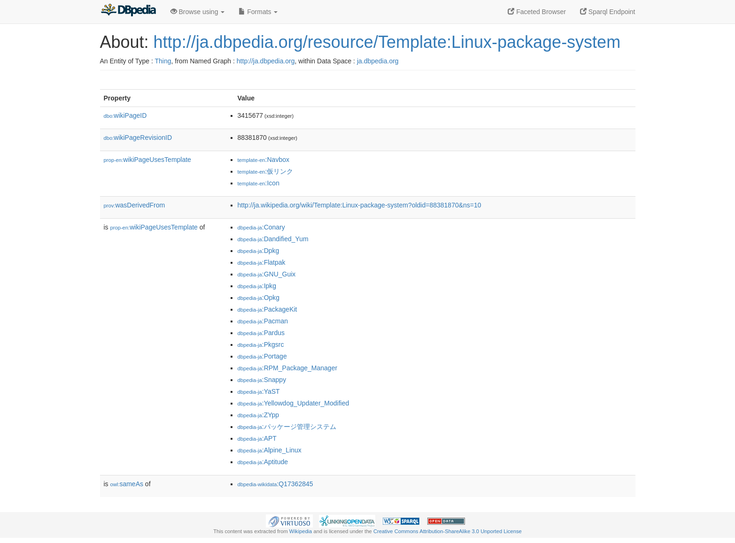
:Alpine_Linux (270, 450)
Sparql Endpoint (607, 11)
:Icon (258, 183)
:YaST (259, 391)
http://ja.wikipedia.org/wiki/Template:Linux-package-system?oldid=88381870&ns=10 (359, 205)
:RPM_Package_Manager (288, 368)
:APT (257, 438)
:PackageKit (267, 309)
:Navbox (263, 159)
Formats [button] (258, 11)
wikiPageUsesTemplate (147, 159)
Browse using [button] (197, 11)
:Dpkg (258, 250)
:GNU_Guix (267, 274)
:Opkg (259, 297)
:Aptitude (263, 462)
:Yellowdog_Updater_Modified (293, 403)
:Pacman (263, 321)
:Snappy (262, 379)
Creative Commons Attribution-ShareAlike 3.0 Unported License (447, 531)
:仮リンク (266, 171)
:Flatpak (262, 262)
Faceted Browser (537, 11)
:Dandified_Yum (273, 239)
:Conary (261, 227)
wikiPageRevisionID (138, 137)
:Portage (262, 356)
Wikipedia (300, 531)
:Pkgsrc (261, 344)
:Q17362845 (275, 484)
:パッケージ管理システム (287, 426)
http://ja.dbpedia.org (266, 61)
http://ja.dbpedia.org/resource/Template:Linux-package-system (387, 42)
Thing (163, 61)
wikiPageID (125, 115)
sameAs (126, 484)
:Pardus (261, 333)
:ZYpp (258, 415)
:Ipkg (257, 286)
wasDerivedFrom (134, 205)
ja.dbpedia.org (378, 61)
